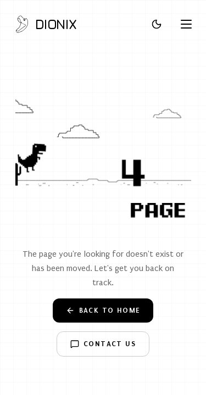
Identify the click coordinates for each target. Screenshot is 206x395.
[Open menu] (186, 24)
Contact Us (103, 344)
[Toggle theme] (156, 24)
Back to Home (103, 310)
